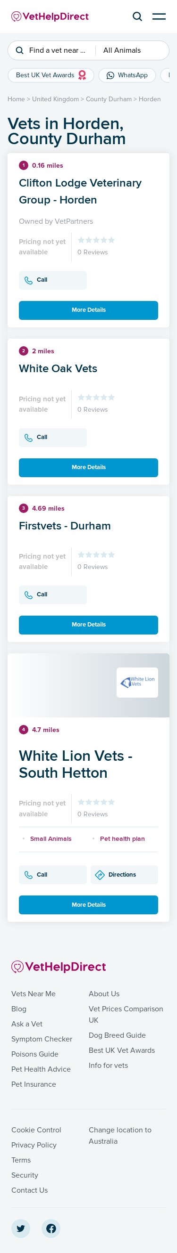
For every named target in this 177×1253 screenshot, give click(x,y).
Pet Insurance (33, 1084)
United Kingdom (55, 99)
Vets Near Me (33, 994)
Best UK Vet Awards (122, 1050)
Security (24, 1175)
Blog (18, 1009)
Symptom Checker (41, 1039)
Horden (150, 99)
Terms (21, 1160)
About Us (104, 994)
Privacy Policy (34, 1145)
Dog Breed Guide (117, 1035)
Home (16, 99)
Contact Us (29, 1190)
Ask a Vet (26, 1024)
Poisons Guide (35, 1054)
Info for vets (108, 1065)
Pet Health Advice (41, 1069)
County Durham (109, 99)
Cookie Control (36, 1130)
